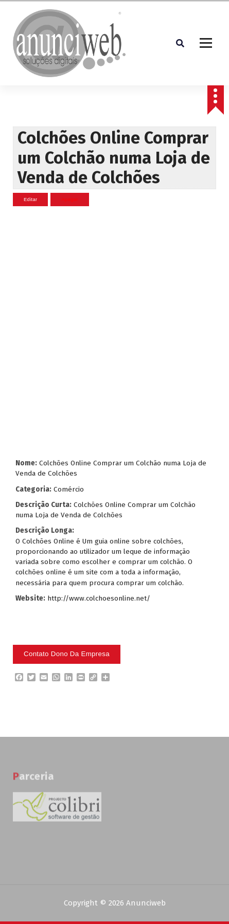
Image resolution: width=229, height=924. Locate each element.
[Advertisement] (113, 332)
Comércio (69, 489)
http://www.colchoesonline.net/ (98, 598)
